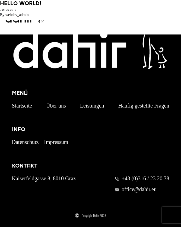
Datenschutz (25, 142)
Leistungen (92, 106)
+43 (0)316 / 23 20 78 (145, 178)
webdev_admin (17, 15)
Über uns (56, 106)
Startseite (22, 106)
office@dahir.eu (139, 189)
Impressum (56, 142)
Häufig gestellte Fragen (143, 106)
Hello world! (20, 3)
